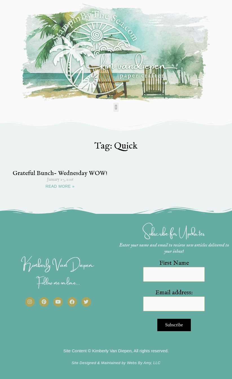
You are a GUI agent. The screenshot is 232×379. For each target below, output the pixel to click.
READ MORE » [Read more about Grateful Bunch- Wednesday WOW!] (60, 186)
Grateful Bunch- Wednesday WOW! (60, 173)
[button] (116, 107)
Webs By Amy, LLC (143, 363)
